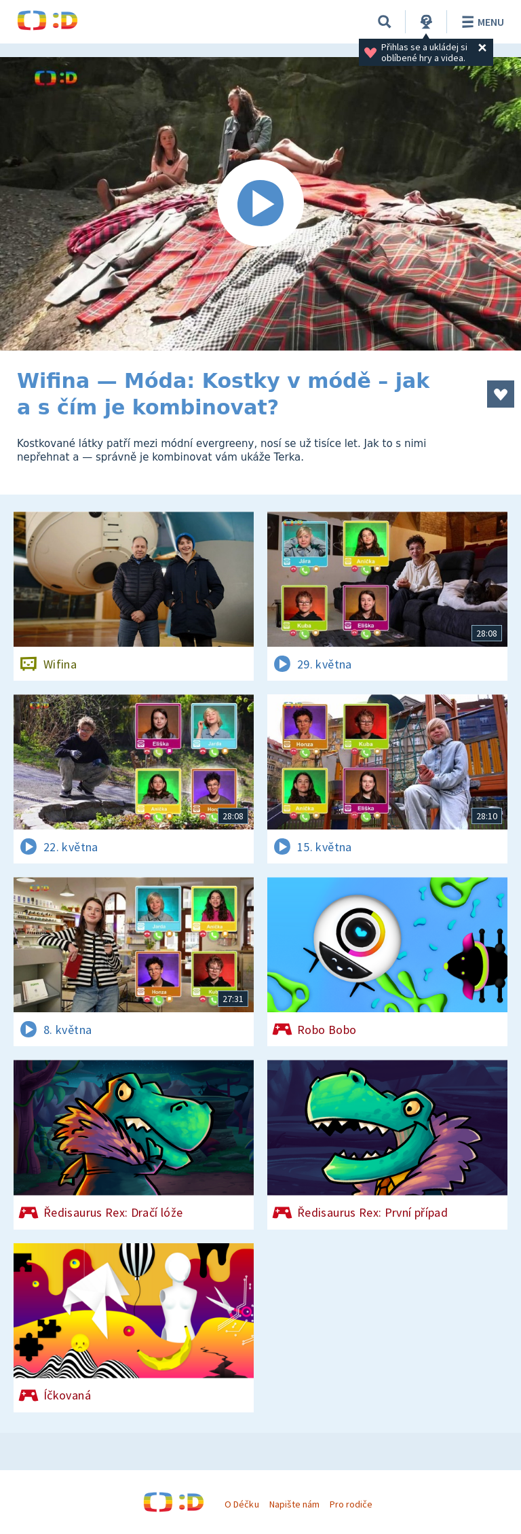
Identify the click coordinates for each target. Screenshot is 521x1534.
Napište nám (294, 1504)
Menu (480, 22)
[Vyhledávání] (384, 21)
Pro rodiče (351, 1504)
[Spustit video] (260, 204)
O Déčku (241, 1504)
